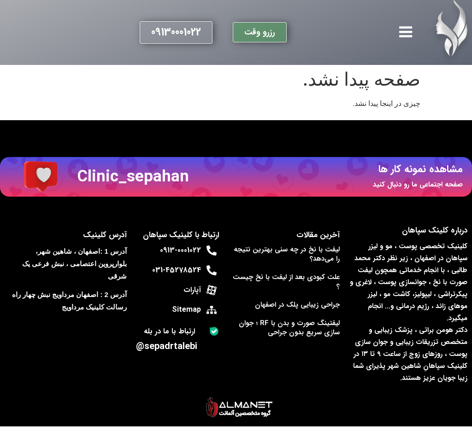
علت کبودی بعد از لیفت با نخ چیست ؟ (286, 282)
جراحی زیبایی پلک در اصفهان (297, 304)
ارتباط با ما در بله (169, 331)
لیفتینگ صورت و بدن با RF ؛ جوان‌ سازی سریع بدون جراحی (289, 328)
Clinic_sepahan (133, 177)
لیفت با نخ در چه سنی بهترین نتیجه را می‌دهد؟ (287, 254)
